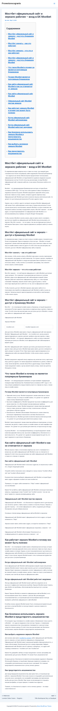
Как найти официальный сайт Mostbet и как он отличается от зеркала (20, 86)
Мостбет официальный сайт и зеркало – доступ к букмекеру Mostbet (21, 36)
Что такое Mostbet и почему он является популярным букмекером (21, 69)
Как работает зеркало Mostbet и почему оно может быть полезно (21, 110)
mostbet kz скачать (25, 638)
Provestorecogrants (11, 3)
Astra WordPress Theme (44, 706)
